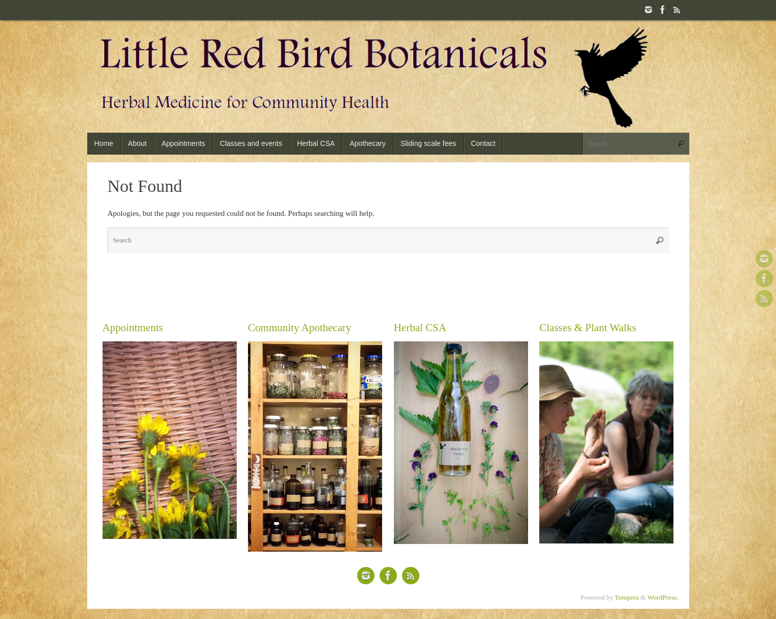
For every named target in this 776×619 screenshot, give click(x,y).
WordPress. (663, 597)
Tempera (627, 597)
